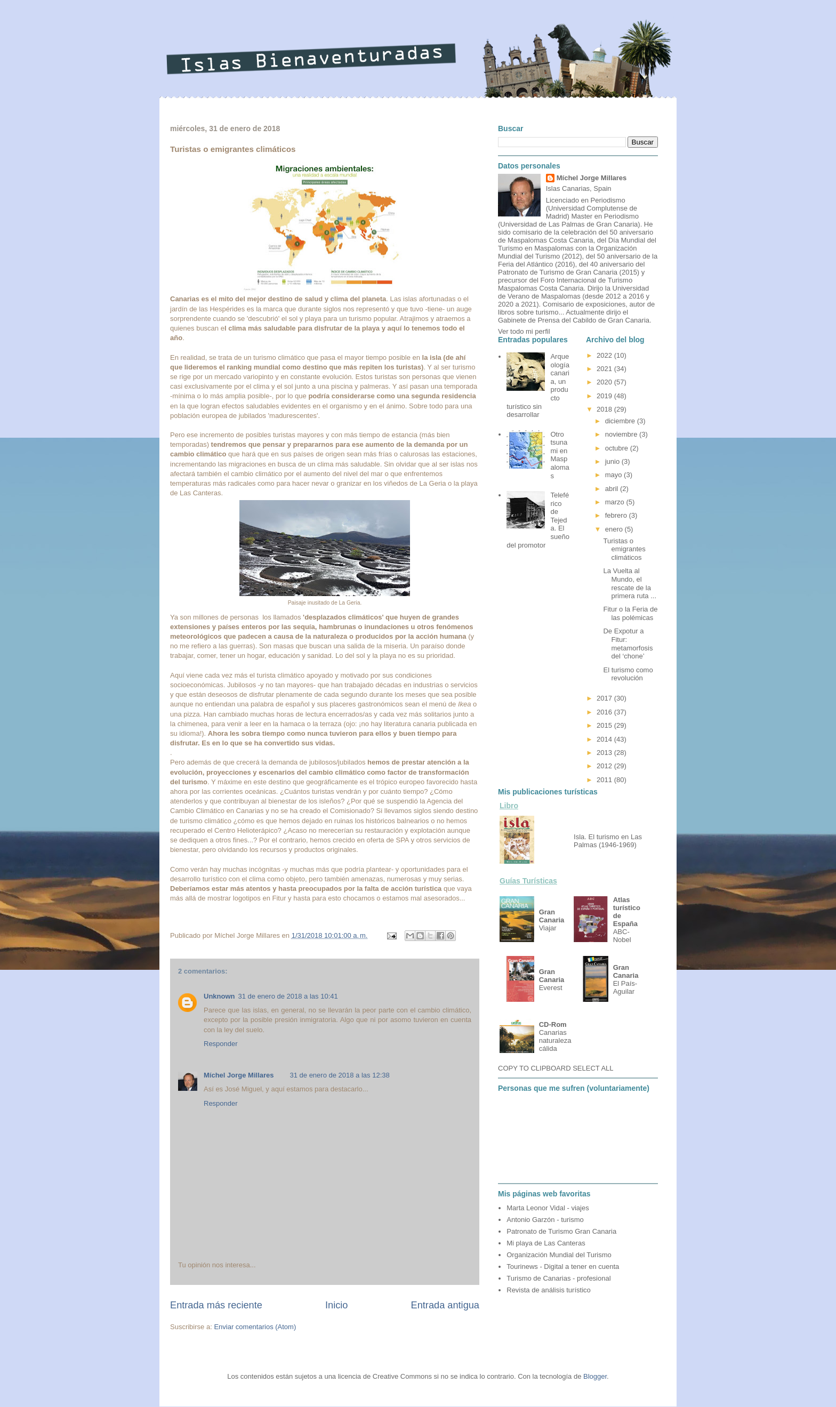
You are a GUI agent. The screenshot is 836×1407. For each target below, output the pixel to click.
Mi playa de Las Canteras (546, 1243)
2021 (605, 369)
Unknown (219, 996)
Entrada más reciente (216, 1305)
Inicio (336, 1305)
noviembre (622, 434)
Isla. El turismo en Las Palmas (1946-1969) (608, 841)
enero (615, 529)
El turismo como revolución (628, 674)
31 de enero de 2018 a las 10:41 (288, 996)
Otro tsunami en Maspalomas (559, 455)
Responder (221, 1044)
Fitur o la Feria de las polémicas (630, 613)
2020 (605, 382)
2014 (605, 739)
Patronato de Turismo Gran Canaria (561, 1231)
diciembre (621, 421)
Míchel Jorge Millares (239, 1075)
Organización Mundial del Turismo (559, 1255)
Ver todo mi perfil (524, 331)
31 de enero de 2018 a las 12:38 (340, 1075)
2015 (605, 725)
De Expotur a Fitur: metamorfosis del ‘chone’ (628, 643)
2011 (605, 780)
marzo (615, 502)
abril (612, 489)
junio (613, 461)
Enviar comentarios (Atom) (255, 1327)
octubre (617, 448)
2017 (605, 698)
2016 (605, 712)
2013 (605, 753)
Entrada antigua (445, 1305)
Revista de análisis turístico (549, 1290)
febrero (617, 515)
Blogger (595, 1376)
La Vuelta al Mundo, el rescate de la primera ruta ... (629, 583)
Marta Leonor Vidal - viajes (548, 1208)
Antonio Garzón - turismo (545, 1220)
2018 (605, 409)
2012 (605, 766)
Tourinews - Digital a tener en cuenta (563, 1267)
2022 (605, 355)
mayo (614, 475)
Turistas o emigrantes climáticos (624, 549)
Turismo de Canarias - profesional (558, 1278)
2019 (605, 396)
